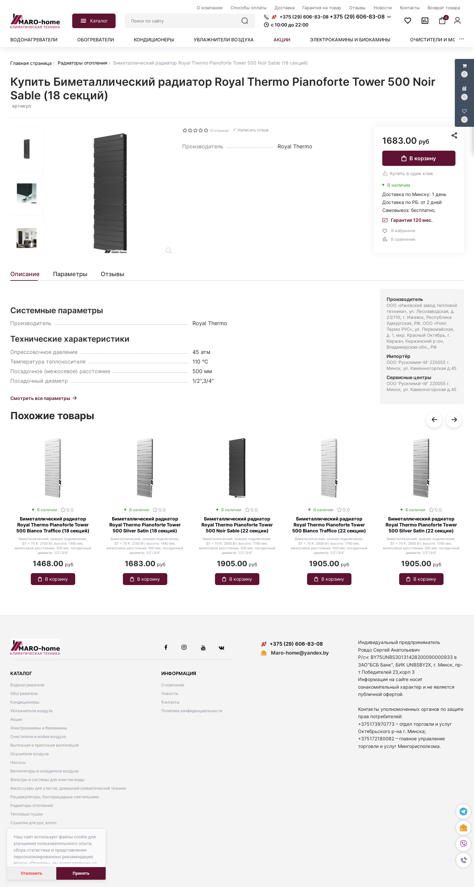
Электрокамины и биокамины (350, 39)
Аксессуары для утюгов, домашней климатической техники (68, 788)
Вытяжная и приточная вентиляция (44, 745)
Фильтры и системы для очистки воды (47, 779)
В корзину (418, 158)
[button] (463, 860)
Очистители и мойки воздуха (38, 736)
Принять (81, 873)
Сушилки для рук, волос (33, 822)
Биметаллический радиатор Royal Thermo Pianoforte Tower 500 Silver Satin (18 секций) (145, 524)
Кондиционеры (154, 39)
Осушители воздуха (29, 753)
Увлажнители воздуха (224, 39)
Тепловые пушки (26, 814)
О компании (172, 684)
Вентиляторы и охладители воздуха (44, 770)
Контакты (170, 702)
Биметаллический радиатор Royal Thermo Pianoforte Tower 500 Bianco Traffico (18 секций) (52, 524)
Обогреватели (95, 39)
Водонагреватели (33, 39)
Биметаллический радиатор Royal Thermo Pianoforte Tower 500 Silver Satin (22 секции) (421, 524)
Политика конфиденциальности (191, 710)
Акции (282, 39)
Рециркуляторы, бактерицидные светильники (54, 796)
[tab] (28, 274)
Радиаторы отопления (31, 805)
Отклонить (31, 873)
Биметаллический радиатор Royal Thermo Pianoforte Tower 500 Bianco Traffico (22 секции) (329, 524)
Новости (169, 693)
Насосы (18, 762)
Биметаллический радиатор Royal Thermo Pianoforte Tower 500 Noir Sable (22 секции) (237, 524)
